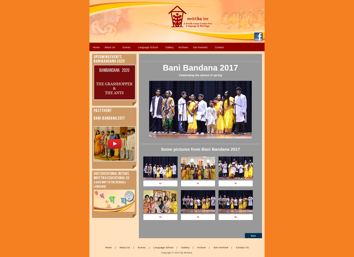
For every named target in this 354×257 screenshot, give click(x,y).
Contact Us (242, 247)
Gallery (185, 247)
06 (236, 217)
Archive (201, 247)
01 (160, 183)
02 (198, 183)
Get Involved (221, 247)
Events (142, 247)
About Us (125, 247)
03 (236, 183)
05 (198, 217)
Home (108, 247)
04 (160, 217)
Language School (163, 247)
